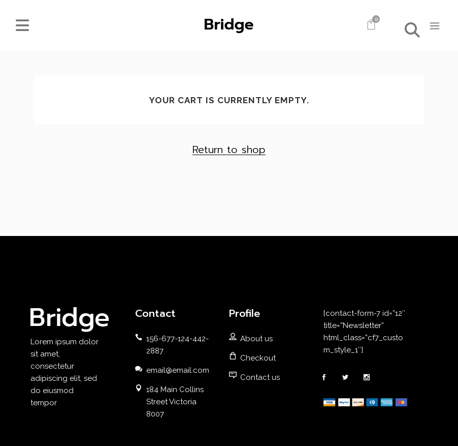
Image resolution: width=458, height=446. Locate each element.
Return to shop (229, 149)
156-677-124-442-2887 (177, 344)
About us (256, 338)
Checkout (258, 358)
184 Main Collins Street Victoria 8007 (175, 402)
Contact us (260, 377)
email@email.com (177, 370)
